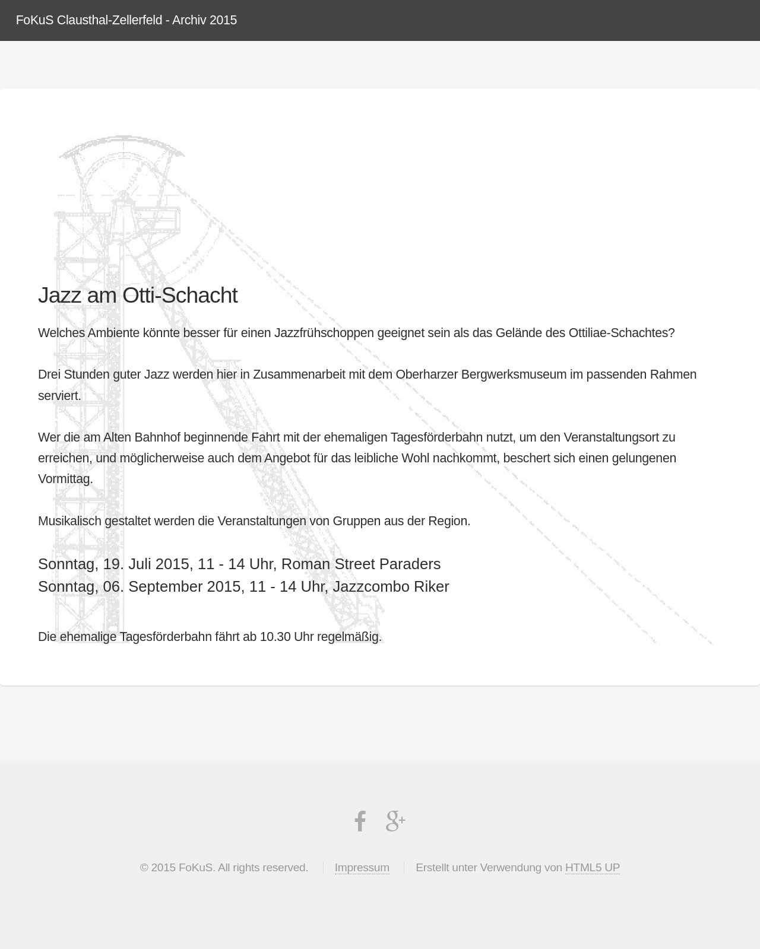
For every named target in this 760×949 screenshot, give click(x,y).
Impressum (362, 867)
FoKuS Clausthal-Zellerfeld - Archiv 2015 (126, 20)
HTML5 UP (592, 867)
